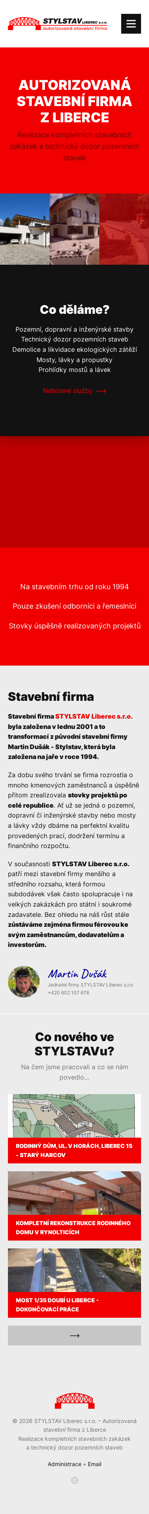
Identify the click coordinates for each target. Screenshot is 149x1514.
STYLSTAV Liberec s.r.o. (93, 716)
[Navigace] (131, 24)
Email (94, 1464)
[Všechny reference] (74, 1335)
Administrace (64, 1464)
